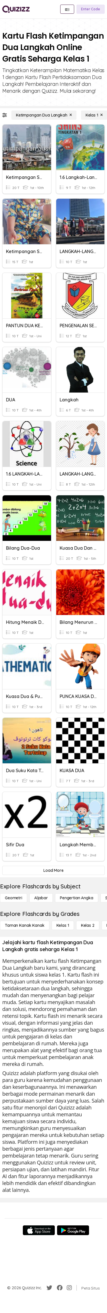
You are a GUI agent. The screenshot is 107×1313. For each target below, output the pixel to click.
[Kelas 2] (87, 925)
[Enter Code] (90, 9)
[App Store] (39, 1230)
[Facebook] (59, 1287)
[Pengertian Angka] (76, 897)
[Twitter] (49, 1287)
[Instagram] (69, 1287)
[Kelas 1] (63, 925)
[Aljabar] (41, 897)
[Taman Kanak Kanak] (24, 925)
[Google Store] (73, 1230)
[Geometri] (13, 897)
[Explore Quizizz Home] (16, 9)
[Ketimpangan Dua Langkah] (43, 115)
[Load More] (53, 870)
